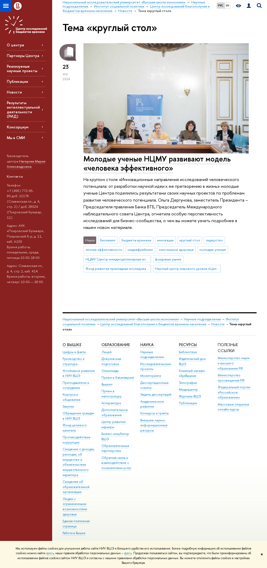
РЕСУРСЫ (188, 344)
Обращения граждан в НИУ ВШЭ (78, 416)
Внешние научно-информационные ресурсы (154, 425)
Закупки (68, 406)
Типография (188, 382)
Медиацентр (188, 389)
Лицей (106, 352)
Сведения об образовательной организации (76, 486)
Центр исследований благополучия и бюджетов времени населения (153, 324)
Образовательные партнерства (115, 448)
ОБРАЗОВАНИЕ (115, 344)
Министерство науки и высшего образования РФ (234, 363)
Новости (14, 92)
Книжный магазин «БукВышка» (192, 373)
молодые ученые (212, 249)
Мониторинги (150, 375)
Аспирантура (111, 403)
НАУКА (147, 344)
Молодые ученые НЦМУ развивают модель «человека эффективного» (157, 163)
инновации (165, 240)
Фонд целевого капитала (75, 428)
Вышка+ (107, 384)
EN (227, 5)
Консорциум (17, 126)
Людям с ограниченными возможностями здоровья (75, 506)
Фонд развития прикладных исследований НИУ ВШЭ (118, 268)
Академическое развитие (152, 404)
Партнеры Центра (23, 55)
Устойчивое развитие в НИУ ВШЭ (79, 373)
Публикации (17, 81)
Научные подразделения (202, 319)
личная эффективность (104, 249)
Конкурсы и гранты (154, 413)
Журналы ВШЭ (190, 396)
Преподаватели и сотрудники (76, 385)
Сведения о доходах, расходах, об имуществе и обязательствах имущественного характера (79, 462)
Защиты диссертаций (155, 394)
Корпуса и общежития (71, 397)
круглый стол (189, 240)
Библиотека (188, 352)
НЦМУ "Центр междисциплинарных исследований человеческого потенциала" (118, 259)
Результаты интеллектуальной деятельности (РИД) (23, 109)
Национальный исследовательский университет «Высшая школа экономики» (121, 319)
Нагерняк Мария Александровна (26, 164)
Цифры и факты (74, 352)
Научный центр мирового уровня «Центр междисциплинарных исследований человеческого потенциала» (188, 268)
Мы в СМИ (16, 137)
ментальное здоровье (176, 249)
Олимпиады (110, 371)
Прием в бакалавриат (117, 377)
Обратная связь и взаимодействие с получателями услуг (116, 462)
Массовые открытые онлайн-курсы (233, 407)
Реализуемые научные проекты (22, 68)
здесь (50, 553)
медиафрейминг (140, 249)
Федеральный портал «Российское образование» (234, 392)
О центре (15, 44)
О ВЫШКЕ (72, 344)
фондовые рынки (168, 259)
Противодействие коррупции (76, 440)
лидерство (214, 240)
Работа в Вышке (74, 533)
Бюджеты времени (136, 240)
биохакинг (108, 240)
